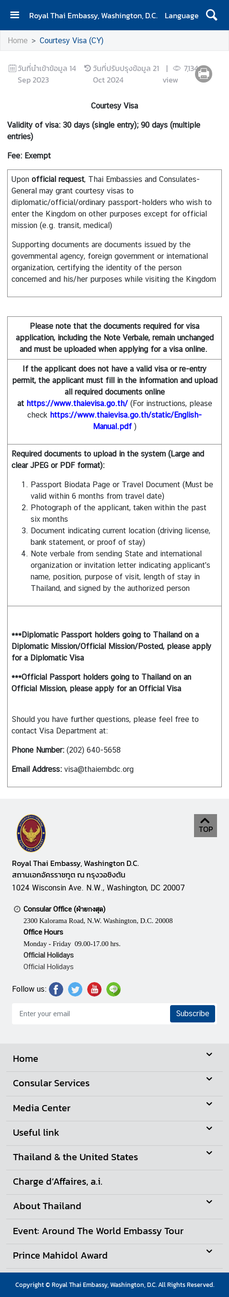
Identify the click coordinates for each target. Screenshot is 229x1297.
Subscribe (192, 1013)
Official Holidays (48, 966)
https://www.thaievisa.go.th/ (77, 403)
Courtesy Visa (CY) (71, 40)
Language (182, 15)
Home (18, 40)
